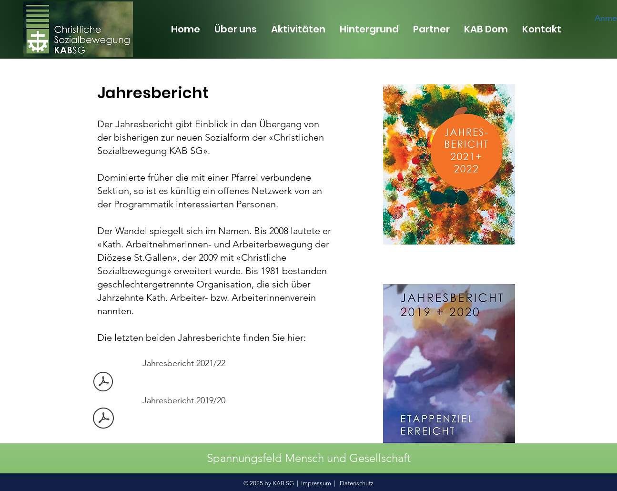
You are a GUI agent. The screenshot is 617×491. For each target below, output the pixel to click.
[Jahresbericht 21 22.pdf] (103, 383)
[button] (235, 29)
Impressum (316, 483)
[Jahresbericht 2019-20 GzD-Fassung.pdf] (103, 419)
